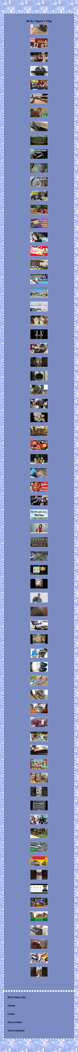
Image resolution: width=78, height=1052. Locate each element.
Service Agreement (16, 1030)
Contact (11, 1013)
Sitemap (11, 1005)
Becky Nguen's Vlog (16, 997)
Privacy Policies (15, 1022)
